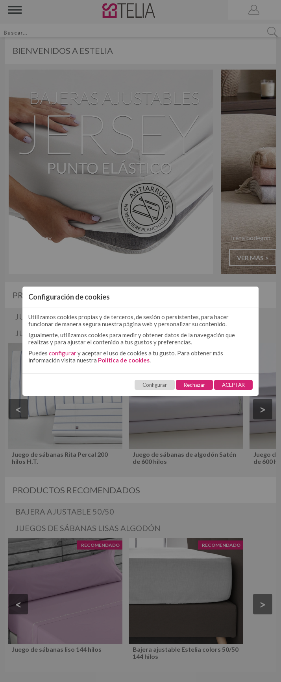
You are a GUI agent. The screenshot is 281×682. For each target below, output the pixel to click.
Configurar (154, 385)
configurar (62, 353)
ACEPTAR (233, 385)
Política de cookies (124, 360)
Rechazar (194, 385)
